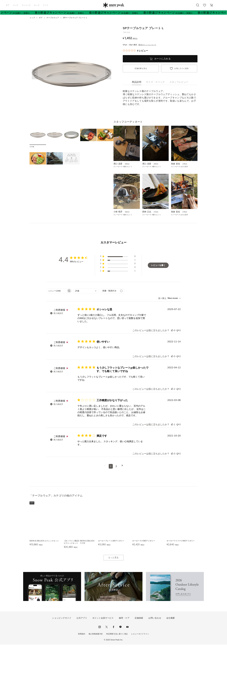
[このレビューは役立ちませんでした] (177, 385)
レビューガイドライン (140, 689)
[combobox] (85, 346)
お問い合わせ (154, 673)
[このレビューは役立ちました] (172, 385)
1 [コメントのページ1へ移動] (110, 521)
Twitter (106, 682)
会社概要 (170, 673)
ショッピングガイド (61, 673)
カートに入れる (162, 58)
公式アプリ (81, 673)
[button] (108, 74)
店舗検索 (139, 673)
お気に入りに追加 (181, 68)
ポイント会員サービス (103, 673)
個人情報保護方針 (96, 689)
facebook (113, 682)
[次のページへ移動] (122, 521)
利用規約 (81, 689)
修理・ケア (124, 673)
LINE (120, 682)
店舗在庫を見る (140, 68)
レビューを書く (158, 321)
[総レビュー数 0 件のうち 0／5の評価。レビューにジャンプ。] (135, 50)
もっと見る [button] (113, 613)
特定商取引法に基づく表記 (117, 689)
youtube (127, 682)
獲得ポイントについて (147, 45)
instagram (99, 682)
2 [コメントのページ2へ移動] (116, 521)
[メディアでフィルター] (112, 346)
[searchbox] (56, 346)
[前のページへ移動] (105, 521)
